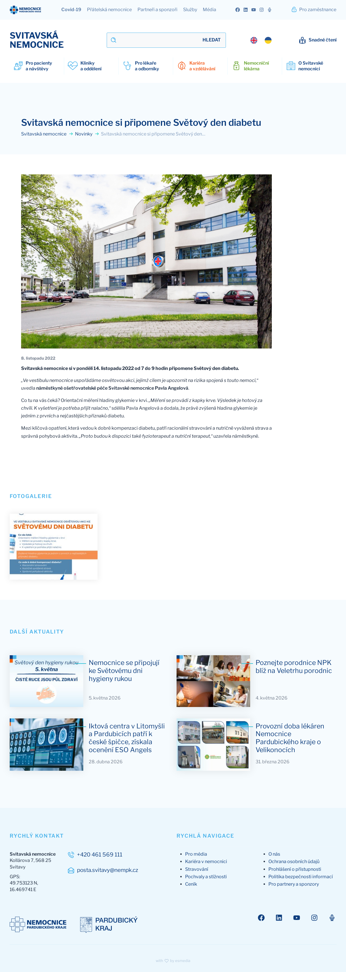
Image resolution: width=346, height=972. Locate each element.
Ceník (191, 879)
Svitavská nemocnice (47, 135)
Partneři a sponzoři (157, 9)
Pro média (196, 849)
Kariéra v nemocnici (206, 857)
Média (209, 9)
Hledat (212, 40)
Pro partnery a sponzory (293, 879)
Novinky (87, 135)
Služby (190, 9)
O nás (274, 849)
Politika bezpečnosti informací (300, 872)
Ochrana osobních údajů (293, 857)
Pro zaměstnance (313, 9)
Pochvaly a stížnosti (206, 872)
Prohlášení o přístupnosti (294, 864)
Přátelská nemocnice (109, 9)
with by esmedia (173, 956)
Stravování (196, 864)
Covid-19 (71, 9)
